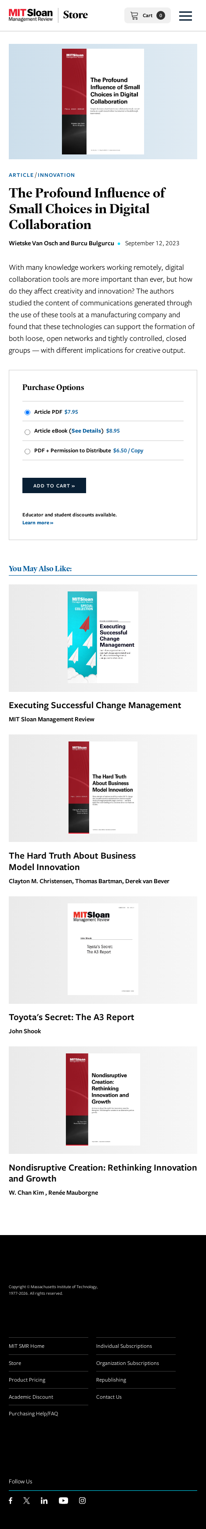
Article (21, 175)
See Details (86, 430)
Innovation (56, 175)
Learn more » (37, 522)
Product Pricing (27, 1379)
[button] (185, 15)
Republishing (111, 1379)
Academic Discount (31, 1396)
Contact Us (109, 1396)
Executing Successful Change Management (95, 704)
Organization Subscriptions (127, 1362)
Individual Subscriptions (124, 1345)
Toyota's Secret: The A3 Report (71, 1016)
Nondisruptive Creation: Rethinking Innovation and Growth (103, 1173)
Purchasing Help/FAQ (33, 1413)
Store (15, 1362)
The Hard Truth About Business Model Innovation (72, 861)
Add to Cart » (54, 485)
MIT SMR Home (26, 1345)
